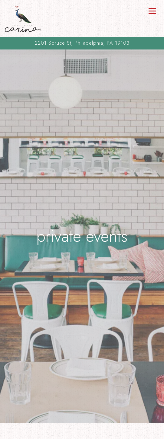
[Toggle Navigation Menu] (152, 11)
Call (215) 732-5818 (82, 421)
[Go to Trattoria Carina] (82, 43)
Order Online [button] (82, 433)
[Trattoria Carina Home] (23, 18)
